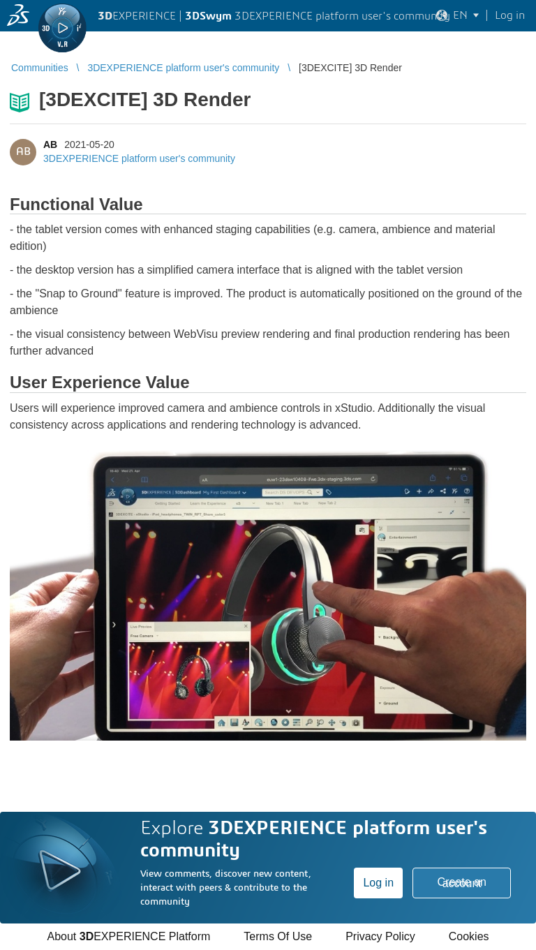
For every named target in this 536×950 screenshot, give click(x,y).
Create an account (462, 882)
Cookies (469, 936)
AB (50, 144)
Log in (378, 883)
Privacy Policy (380, 936)
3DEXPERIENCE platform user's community (139, 158)
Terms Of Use (278, 936)
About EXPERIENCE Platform (128, 936)
